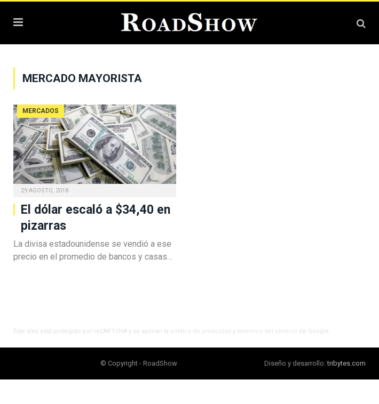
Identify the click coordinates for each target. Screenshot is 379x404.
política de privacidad (200, 331)
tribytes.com (346, 363)
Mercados (40, 111)
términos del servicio (267, 331)
